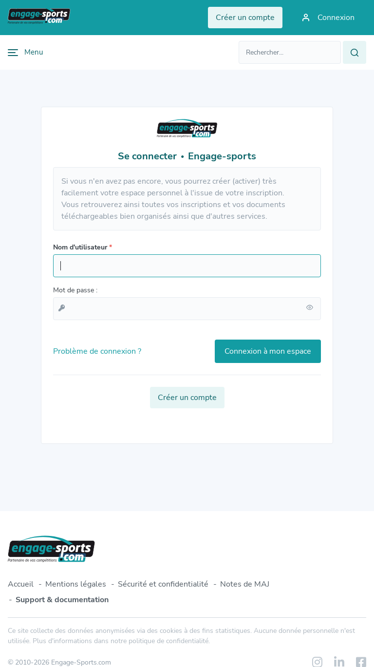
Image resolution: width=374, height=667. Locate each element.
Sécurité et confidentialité (163, 584)
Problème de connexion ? (97, 351)
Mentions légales (75, 584)
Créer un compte (187, 397)
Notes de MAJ (244, 584)
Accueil (21, 584)
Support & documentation (62, 599)
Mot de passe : (75, 290)
